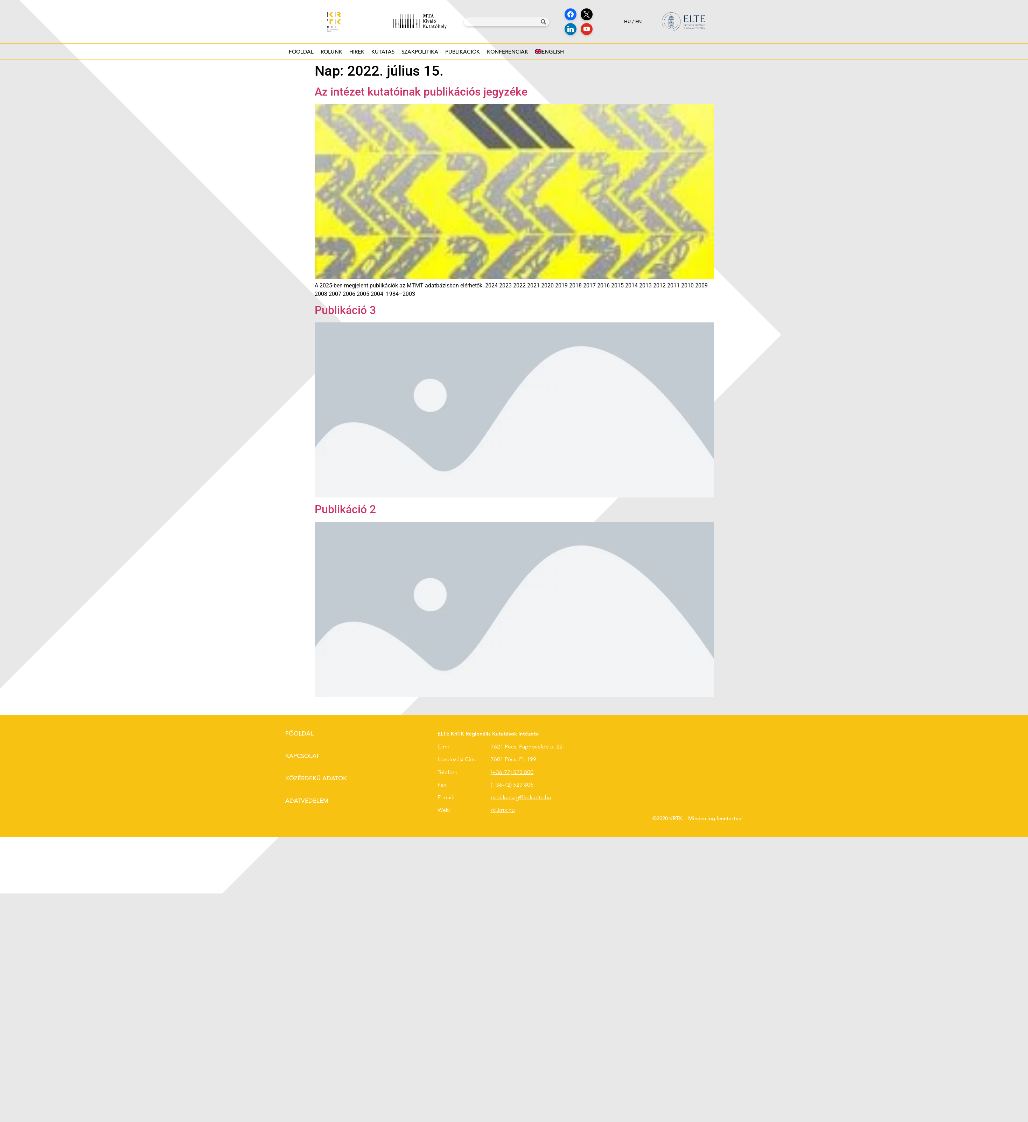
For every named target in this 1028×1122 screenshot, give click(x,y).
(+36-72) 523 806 (512, 784)
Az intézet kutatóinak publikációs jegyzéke (421, 91)
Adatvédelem (306, 800)
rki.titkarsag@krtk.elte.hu (521, 797)
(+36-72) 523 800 (512, 772)
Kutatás (382, 53)
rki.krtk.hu (503, 810)
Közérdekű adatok (316, 778)
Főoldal (301, 51)
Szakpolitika (419, 53)
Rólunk (331, 53)
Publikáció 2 (345, 509)
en (638, 22)
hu (627, 22)
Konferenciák (507, 53)
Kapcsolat (302, 756)
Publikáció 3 (345, 310)
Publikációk (462, 53)
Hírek (356, 53)
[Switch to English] (549, 52)
